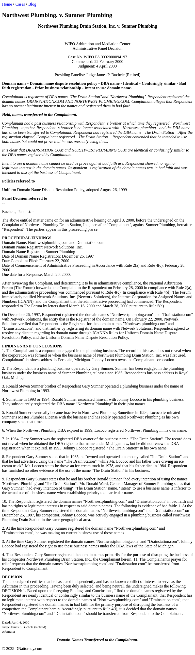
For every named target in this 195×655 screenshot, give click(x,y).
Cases (20, 4)
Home (7, 4)
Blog (32, 4)
